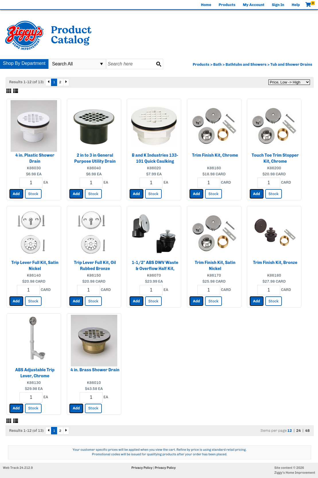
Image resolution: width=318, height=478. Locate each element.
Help (296, 5)
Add (16, 194)
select (101, 64)
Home (206, 5)
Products (227, 5)
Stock (33, 194)
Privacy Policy (141, 468)
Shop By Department (24, 63)
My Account (253, 5)
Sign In (278, 5)
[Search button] (158, 64)
